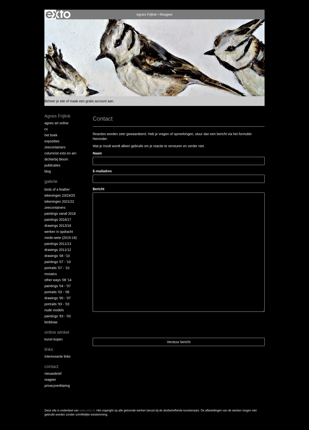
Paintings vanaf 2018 (60, 213)
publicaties (52, 165)
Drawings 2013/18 (57, 226)
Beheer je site (54, 101)
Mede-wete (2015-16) (60, 238)
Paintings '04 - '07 (57, 286)
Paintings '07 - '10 (57, 262)
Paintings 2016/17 (57, 220)
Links (48, 349)
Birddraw (50, 322)
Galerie (50, 181)
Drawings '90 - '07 (57, 298)
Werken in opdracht (58, 232)
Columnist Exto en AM (60, 153)
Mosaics (50, 274)
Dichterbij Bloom (56, 159)
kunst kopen (53, 339)
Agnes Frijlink (146, 14)
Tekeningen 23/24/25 (59, 195)
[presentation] (129, 324)
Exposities (51, 141)
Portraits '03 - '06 (56, 292)
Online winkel (56, 332)
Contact (51, 366)
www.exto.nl (87, 410)
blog (47, 171)
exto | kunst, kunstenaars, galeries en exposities (58, 14)
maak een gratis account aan (91, 101)
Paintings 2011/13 (57, 244)
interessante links (57, 356)
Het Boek (50, 135)
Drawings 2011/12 (57, 250)
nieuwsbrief (53, 373)
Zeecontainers (54, 147)
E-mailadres (102, 171)
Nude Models (54, 310)
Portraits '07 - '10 (56, 268)
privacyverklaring (57, 386)
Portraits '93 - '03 (56, 304)
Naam (97, 153)
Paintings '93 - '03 (57, 316)
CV (46, 129)
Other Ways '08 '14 (57, 280)
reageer (50, 379)
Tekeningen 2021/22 (59, 201)
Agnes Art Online (56, 123)
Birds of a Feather (57, 189)
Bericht (98, 189)
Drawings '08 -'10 (57, 256)
